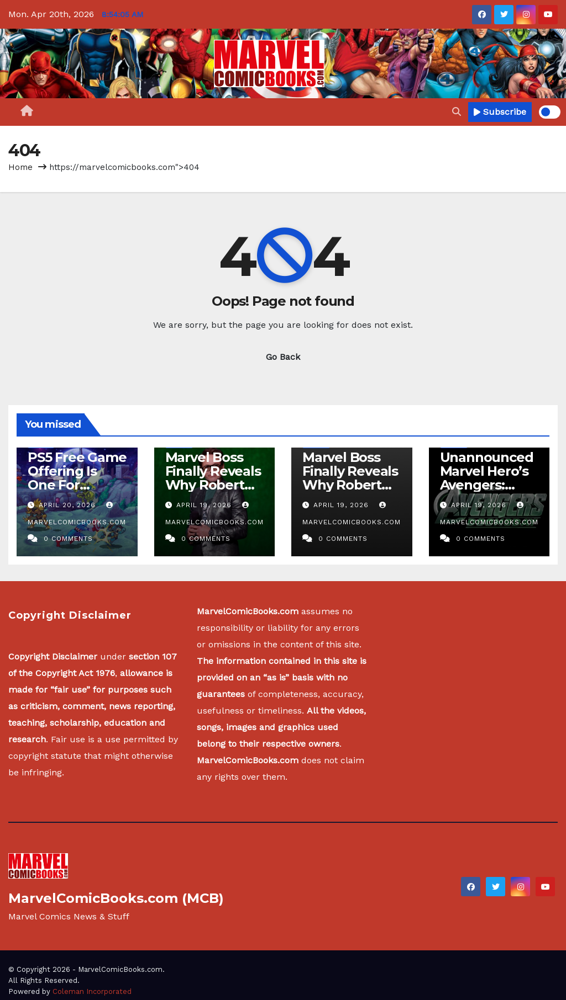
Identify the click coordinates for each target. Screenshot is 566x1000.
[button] (456, 112)
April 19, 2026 (205, 505)
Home (20, 167)
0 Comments (68, 538)
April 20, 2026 (68, 505)
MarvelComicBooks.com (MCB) (116, 898)
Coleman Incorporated (92, 991)
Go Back (283, 357)
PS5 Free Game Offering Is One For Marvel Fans (77, 478)
